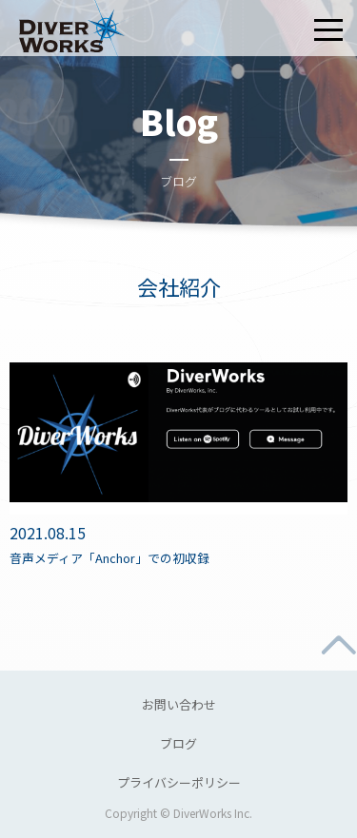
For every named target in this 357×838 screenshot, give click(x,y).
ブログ (178, 743)
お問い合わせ (179, 704)
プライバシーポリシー (179, 782)
